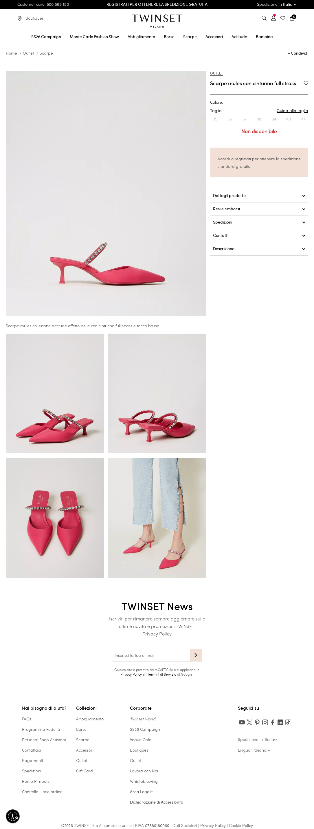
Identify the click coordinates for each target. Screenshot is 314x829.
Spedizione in (277, 4)
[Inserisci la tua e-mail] (151, 655)
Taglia (259, 111)
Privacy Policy (157, 634)
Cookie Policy (241, 825)
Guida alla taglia (292, 111)
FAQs (26, 719)
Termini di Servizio (161, 674)
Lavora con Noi (144, 771)
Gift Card (84, 771)
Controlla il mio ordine (42, 791)
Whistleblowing (144, 781)
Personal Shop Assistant (44, 739)
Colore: (216, 102)
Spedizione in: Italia (257, 739)
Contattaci (31, 750)
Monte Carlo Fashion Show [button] (94, 36)
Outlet (28, 53)
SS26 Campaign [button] (46, 36)
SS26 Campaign (145, 729)
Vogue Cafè (140, 739)
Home (11, 53)
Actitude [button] (239, 36)
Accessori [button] (214, 36)
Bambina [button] (264, 36)
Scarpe (46, 53)
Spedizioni (31, 771)
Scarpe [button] (190, 36)
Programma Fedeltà (41, 729)
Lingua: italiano (254, 750)
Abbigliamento (90, 719)
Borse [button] (169, 36)
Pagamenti (32, 760)
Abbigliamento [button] (141, 36)
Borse (81, 729)
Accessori (84, 750)
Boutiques (139, 750)
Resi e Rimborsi (36, 781)
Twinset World (142, 719)
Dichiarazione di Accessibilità (156, 802)
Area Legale (141, 791)
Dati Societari (184, 825)
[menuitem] (46, 36)
